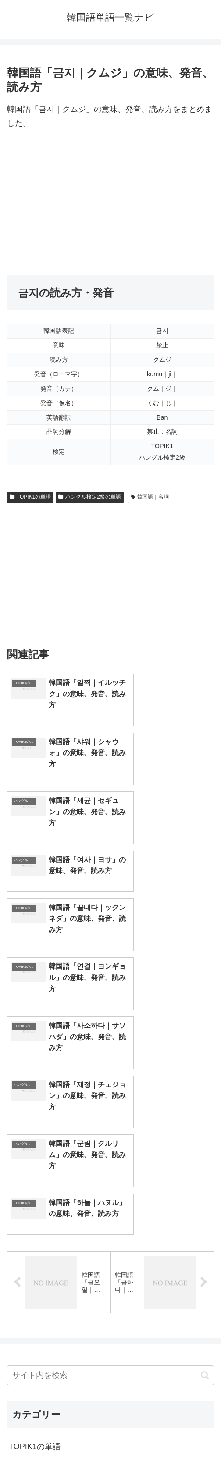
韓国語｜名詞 (150, 497)
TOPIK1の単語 (30, 497)
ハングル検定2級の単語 (89, 497)
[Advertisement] (110, 203)
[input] (110, 1105)
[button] (205, 1104)
